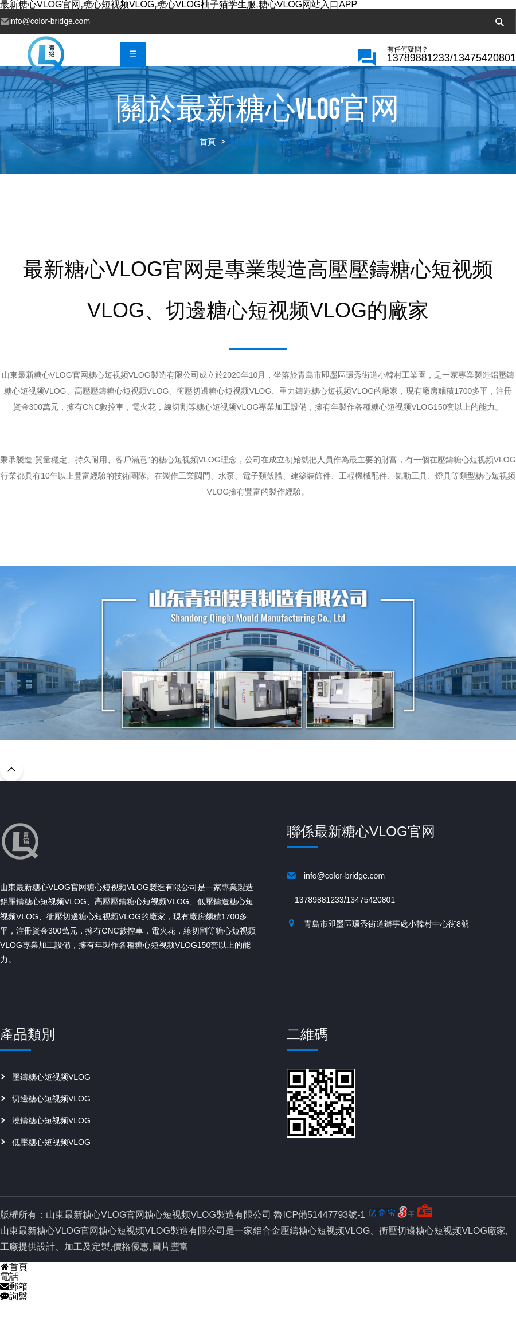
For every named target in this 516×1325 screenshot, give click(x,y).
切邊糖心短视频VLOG (51, 1123)
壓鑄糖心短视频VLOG (51, 1102)
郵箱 (14, 1311)
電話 (9, 1302)
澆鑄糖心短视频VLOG (51, 1145)
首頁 (208, 166)
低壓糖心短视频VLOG (51, 1167)
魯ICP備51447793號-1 (319, 1240)
